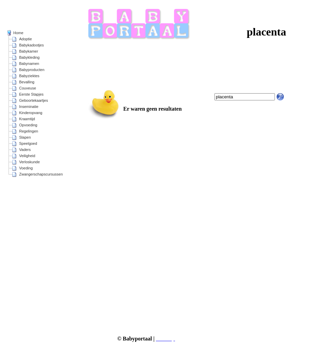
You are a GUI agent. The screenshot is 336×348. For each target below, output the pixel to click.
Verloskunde (29, 162)
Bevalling (26, 82)
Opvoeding (28, 125)
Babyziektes (29, 76)
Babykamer (28, 51)
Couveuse (27, 88)
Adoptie (25, 39)
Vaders (25, 150)
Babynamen (29, 63)
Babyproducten (31, 70)
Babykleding (29, 57)
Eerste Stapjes (31, 94)
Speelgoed (28, 143)
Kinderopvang (30, 113)
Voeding (26, 168)
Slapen (25, 137)
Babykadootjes (31, 45)
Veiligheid (27, 156)
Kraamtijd (27, 119)
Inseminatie (28, 107)
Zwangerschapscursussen (41, 174)
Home (18, 33)
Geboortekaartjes (33, 100)
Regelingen (28, 131)
